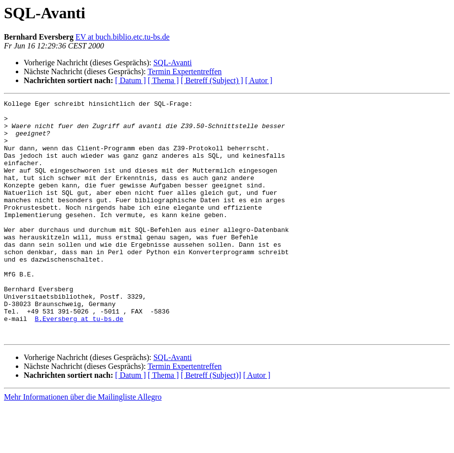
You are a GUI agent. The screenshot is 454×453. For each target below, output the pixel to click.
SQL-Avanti (172, 62)
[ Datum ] (130, 80)
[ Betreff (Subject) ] (212, 80)
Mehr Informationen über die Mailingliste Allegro (82, 444)
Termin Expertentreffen (185, 71)
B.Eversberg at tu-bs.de (79, 363)
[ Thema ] (163, 80)
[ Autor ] (258, 80)
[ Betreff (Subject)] (211, 422)
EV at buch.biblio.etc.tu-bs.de (123, 37)
